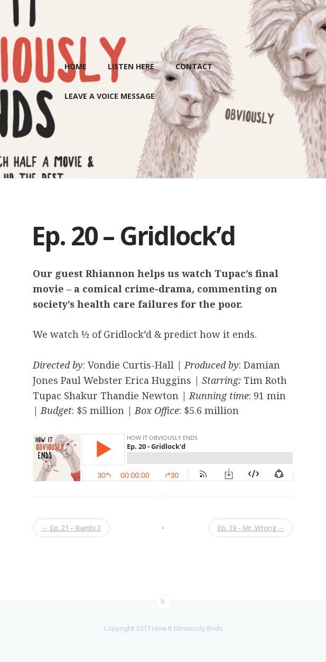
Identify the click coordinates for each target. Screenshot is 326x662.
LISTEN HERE (131, 66)
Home (75, 66)
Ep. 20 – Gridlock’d (133, 235)
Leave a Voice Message (109, 96)
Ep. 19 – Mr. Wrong (251, 527)
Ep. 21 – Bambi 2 (71, 527)
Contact (193, 66)
